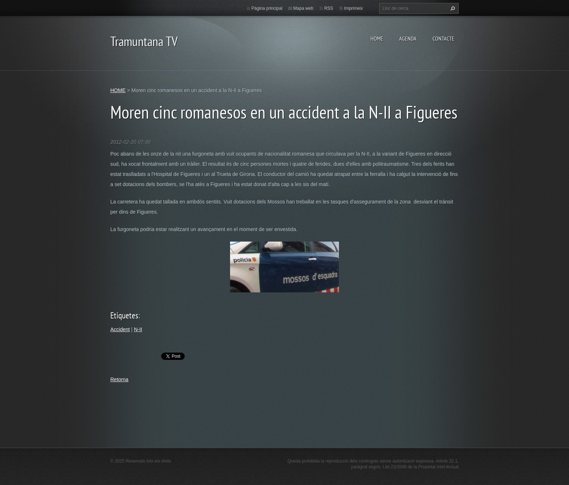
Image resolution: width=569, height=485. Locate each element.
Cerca (451, 8)
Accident (120, 329)
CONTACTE (443, 38)
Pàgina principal (266, 8)
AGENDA (408, 38)
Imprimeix (353, 8)
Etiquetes (124, 315)
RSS (328, 8)
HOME (377, 38)
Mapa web (303, 8)
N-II (138, 329)
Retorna (119, 379)
